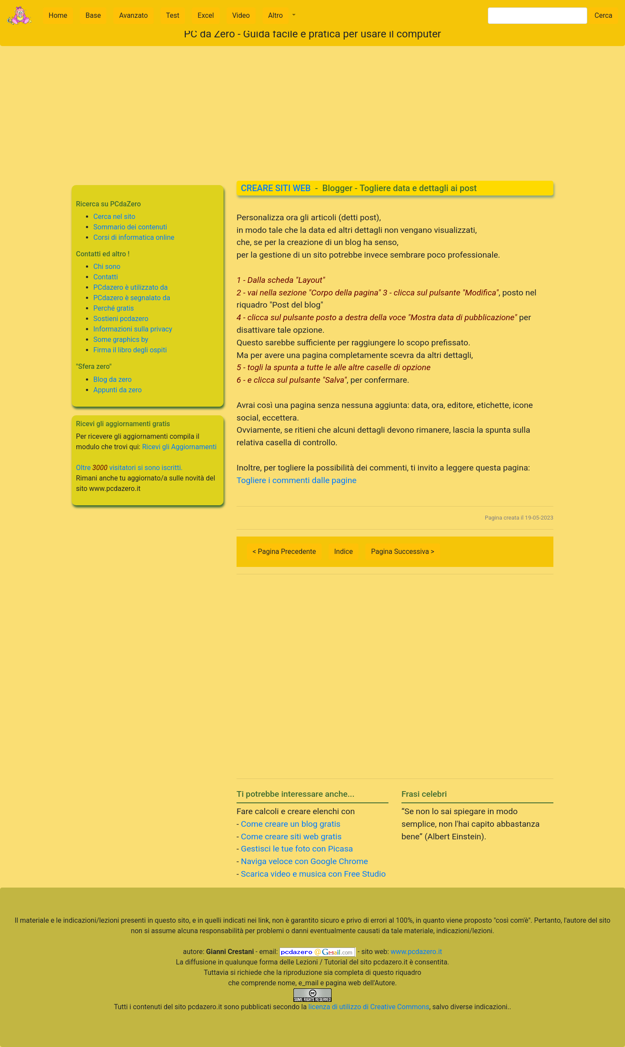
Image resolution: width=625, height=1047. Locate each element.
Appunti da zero (117, 390)
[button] (279, 15)
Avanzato (133, 15)
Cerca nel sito (114, 216)
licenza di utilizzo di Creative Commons (369, 1007)
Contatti (105, 277)
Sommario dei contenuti (130, 227)
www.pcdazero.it (416, 952)
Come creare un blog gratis (290, 824)
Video (241, 15)
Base (93, 15)
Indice (343, 551)
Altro (275, 15)
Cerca (603, 15)
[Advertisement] (312, 107)
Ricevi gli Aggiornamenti (179, 447)
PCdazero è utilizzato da (130, 287)
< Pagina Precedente (284, 551)
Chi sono (106, 266)
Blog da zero (112, 379)
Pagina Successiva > (402, 551)
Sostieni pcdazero (120, 319)
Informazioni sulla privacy (132, 329)
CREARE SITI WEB (276, 188)
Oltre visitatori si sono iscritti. (129, 468)
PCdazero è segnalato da (131, 298)
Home (58, 15)
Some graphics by (120, 339)
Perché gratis (113, 308)
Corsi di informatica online (133, 237)
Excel (205, 15)
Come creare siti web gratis (291, 837)
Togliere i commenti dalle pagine (297, 480)
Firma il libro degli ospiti (130, 350)
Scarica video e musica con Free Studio (313, 874)
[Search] (537, 15)
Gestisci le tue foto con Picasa (297, 849)
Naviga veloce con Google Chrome (304, 861)
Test (173, 15)
